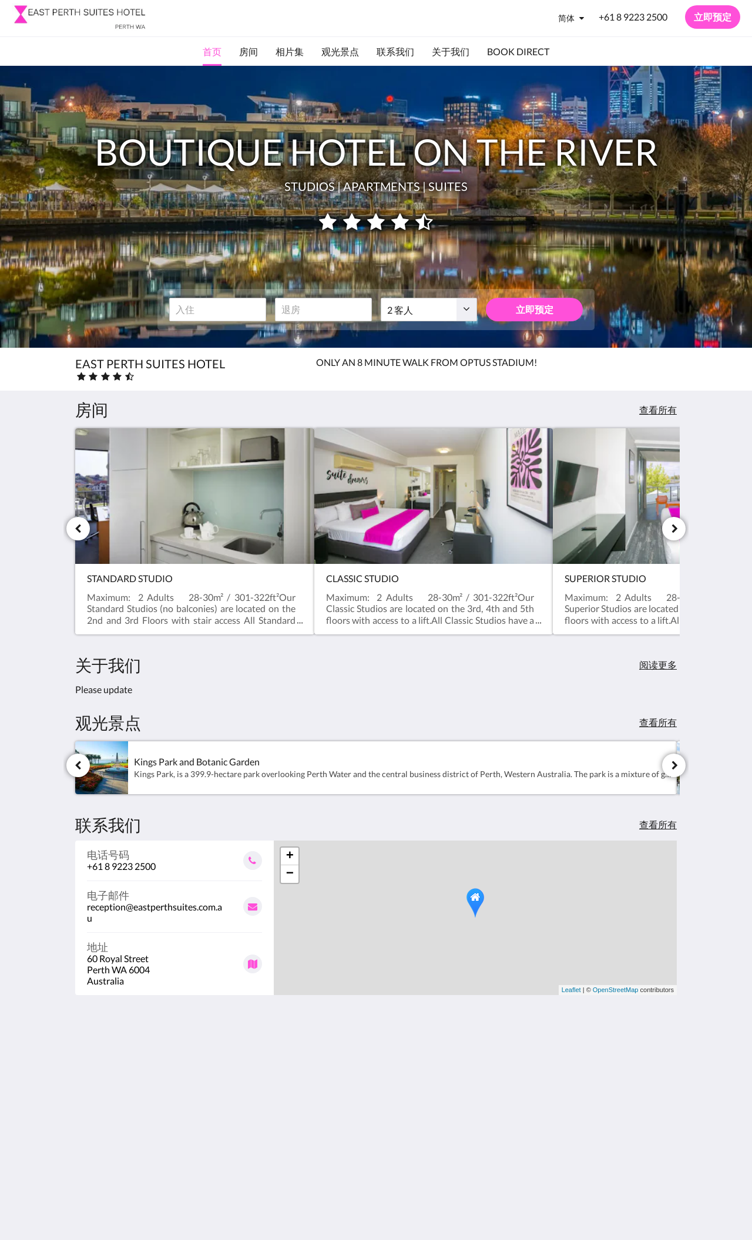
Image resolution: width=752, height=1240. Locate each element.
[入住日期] (217, 309)
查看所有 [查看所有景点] (658, 722)
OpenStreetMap (616, 989)
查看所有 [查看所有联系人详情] (658, 824)
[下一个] (674, 528)
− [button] (290, 874)
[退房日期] (323, 309)
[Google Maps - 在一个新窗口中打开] (174, 959)
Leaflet (571, 989)
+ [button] (290, 856)
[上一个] (78, 528)
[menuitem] (212, 51)
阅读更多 (658, 664)
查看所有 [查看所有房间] (658, 409)
